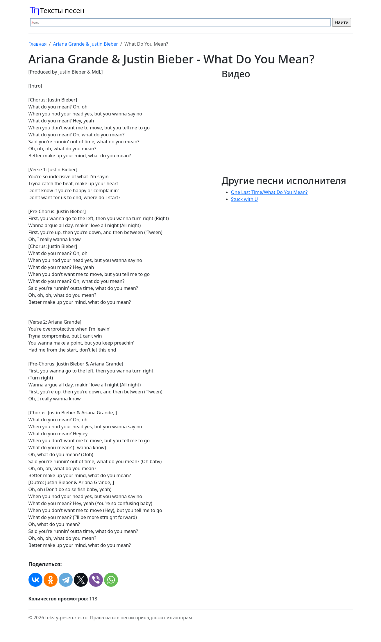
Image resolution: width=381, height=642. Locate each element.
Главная (37, 44)
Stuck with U (244, 199)
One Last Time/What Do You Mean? (269, 192)
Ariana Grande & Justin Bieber (85, 44)
